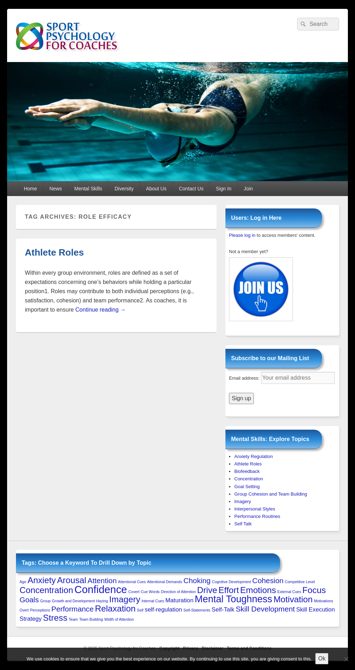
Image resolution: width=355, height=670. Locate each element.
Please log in (242, 235)
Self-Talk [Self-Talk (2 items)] (223, 609)
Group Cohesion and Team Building (270, 494)
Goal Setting (247, 486)
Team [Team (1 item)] (73, 619)
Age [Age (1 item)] (23, 582)
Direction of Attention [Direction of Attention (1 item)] (178, 592)
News (55, 188)
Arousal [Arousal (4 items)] (71, 580)
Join (248, 188)
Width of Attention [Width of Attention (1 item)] (119, 619)
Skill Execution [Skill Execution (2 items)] (315, 609)
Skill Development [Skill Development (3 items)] (265, 609)
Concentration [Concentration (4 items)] (46, 590)
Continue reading (100, 310)
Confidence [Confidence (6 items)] (101, 589)
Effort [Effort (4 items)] (228, 590)
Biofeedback (247, 471)
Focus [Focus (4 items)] (314, 590)
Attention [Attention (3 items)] (102, 580)
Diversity (124, 188)
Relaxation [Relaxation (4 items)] (115, 608)
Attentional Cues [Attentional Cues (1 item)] (132, 582)
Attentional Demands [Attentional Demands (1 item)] (164, 582)
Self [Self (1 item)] (140, 610)
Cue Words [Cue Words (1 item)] (150, 592)
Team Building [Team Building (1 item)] (91, 619)
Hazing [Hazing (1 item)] (102, 601)
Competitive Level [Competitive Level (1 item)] (300, 582)
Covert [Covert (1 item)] (134, 592)
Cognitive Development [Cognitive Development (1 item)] (231, 582)
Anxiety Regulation (253, 456)
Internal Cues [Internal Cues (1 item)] (153, 601)
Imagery (242, 501)
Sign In (223, 188)
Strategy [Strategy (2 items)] (31, 618)
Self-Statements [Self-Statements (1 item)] (197, 610)
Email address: (245, 378)
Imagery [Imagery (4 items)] (125, 599)
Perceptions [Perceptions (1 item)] (40, 610)
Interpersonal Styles (254, 509)
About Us (156, 188)
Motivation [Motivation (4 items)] (292, 599)
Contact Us (191, 188)
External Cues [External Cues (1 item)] (289, 592)
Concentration (248, 478)
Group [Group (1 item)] (45, 601)
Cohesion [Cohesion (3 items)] (268, 580)
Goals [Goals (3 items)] (29, 600)
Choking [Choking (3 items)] (197, 580)
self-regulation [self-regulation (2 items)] (163, 609)
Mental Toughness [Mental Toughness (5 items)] (233, 599)
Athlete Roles (54, 252)
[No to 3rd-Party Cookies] (346, 659)
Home (30, 188)
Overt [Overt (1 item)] (24, 610)
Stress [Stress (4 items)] (55, 617)
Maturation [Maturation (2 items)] (179, 600)
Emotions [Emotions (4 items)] (258, 590)
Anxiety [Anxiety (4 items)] (42, 580)
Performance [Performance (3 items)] (72, 609)
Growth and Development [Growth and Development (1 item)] (73, 601)
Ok (321, 658)
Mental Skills (88, 188)
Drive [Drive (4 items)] (207, 590)
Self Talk (243, 523)
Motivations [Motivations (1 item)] (323, 601)
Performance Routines (257, 516)
